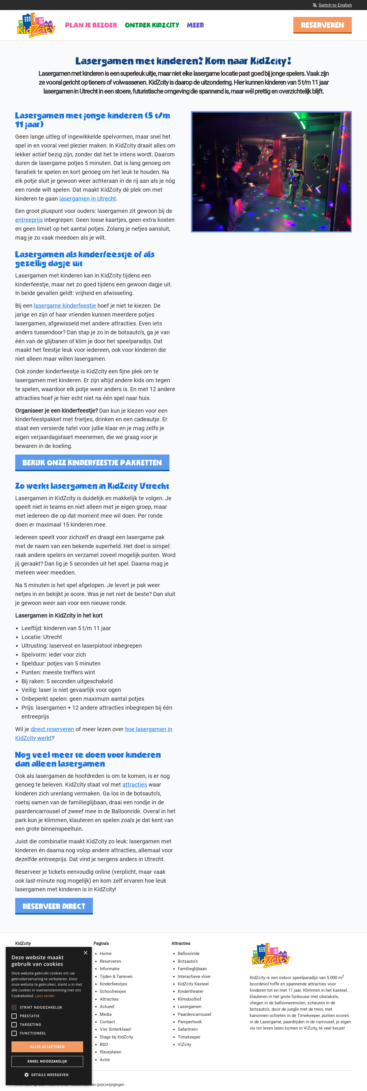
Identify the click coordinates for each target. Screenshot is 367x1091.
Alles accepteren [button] (47, 1046)
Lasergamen (189, 1006)
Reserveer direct (54, 906)
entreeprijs (29, 220)
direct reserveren (52, 729)
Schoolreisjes (113, 991)
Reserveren (322, 25)
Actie (105, 1059)
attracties (134, 784)
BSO (104, 1044)
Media (106, 1014)
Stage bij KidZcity (116, 1037)
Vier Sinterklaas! (115, 1029)
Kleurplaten (110, 1052)
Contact (107, 1021)
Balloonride (189, 953)
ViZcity (184, 1044)
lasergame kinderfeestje (65, 305)
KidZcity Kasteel (193, 984)
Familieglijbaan (192, 968)
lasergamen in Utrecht (87, 198)
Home (106, 953)
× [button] (85, 953)
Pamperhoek (190, 1021)
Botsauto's (188, 961)
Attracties (109, 999)
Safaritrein (188, 1029)
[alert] (49, 1016)
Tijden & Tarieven (116, 976)
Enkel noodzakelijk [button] (47, 1061)
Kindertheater (190, 991)
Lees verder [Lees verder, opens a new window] (45, 995)
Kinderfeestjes (113, 984)
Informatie (110, 968)
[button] (48, 1075)
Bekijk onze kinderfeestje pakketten (92, 462)
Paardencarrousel (194, 1014)
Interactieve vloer (194, 976)
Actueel (107, 1006)
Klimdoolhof (189, 999)
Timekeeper (189, 1037)
